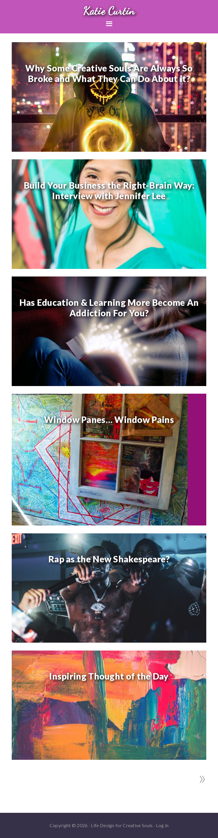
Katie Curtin (109, 11)
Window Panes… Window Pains (109, 419)
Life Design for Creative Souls (122, 825)
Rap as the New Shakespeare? (109, 559)
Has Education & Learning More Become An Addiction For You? (109, 307)
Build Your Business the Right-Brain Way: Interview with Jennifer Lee (109, 190)
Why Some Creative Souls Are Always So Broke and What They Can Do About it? (109, 73)
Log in (162, 825)
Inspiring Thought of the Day (108, 676)
